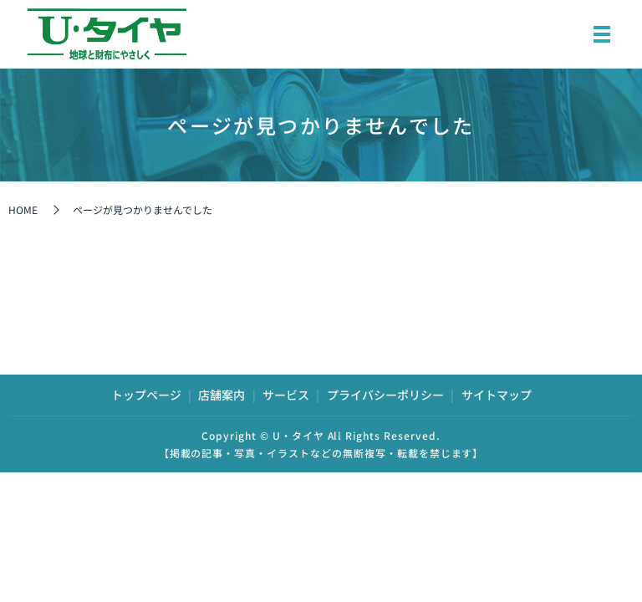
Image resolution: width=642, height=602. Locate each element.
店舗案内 (221, 394)
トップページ (146, 394)
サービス (285, 394)
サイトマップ (496, 394)
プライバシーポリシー (385, 394)
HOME (23, 209)
